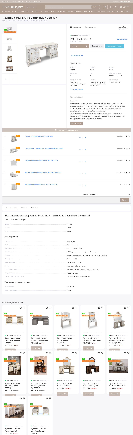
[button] (6, 79)
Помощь (37, 1)
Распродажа (6, 11)
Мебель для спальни (26, 11)
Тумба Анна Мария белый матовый (39, 136)
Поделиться (76, 123)
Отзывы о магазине (17, 1)
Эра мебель (61, 11)
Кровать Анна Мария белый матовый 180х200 (43, 172)
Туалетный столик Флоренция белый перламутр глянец (116, 342)
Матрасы (120, 11)
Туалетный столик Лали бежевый (12, 431)
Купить (124, 200)
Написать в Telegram (114, 46)
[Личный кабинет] (106, 7)
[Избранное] (115, 7)
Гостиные (39, 11)
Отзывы (34, 208)
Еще (128, 11)
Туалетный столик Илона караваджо (90, 386)
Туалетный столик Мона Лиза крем (64, 386)
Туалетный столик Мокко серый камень (39, 341)
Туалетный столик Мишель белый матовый (64, 342)
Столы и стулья (89, 11)
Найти (95, 7)
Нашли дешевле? (122, 39)
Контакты (28, 1)
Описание (24, 208)
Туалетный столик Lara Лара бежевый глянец (12, 342)
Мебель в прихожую (75, 11)
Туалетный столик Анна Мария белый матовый (44, 148)
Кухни (14, 11)
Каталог (31, 7)
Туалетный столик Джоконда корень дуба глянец (38, 387)
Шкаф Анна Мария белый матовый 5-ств (41, 184)
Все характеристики (76, 89)
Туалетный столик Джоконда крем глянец (12, 387)
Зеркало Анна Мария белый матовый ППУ (41, 160)
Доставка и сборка (77, 55)
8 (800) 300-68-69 (121, 1)
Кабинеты (112, 11)
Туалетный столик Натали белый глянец (92, 341)
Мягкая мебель (50, 11)
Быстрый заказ (97, 46)
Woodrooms (101, 11)
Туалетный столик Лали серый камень (117, 386)
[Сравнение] (110, 7)
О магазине (5, 1)
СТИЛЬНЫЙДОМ (13, 7)
